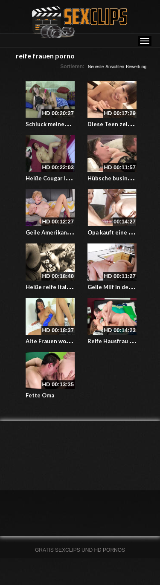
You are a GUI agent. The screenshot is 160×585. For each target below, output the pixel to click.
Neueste (96, 66)
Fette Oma (40, 395)
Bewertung (136, 66)
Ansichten (114, 66)
